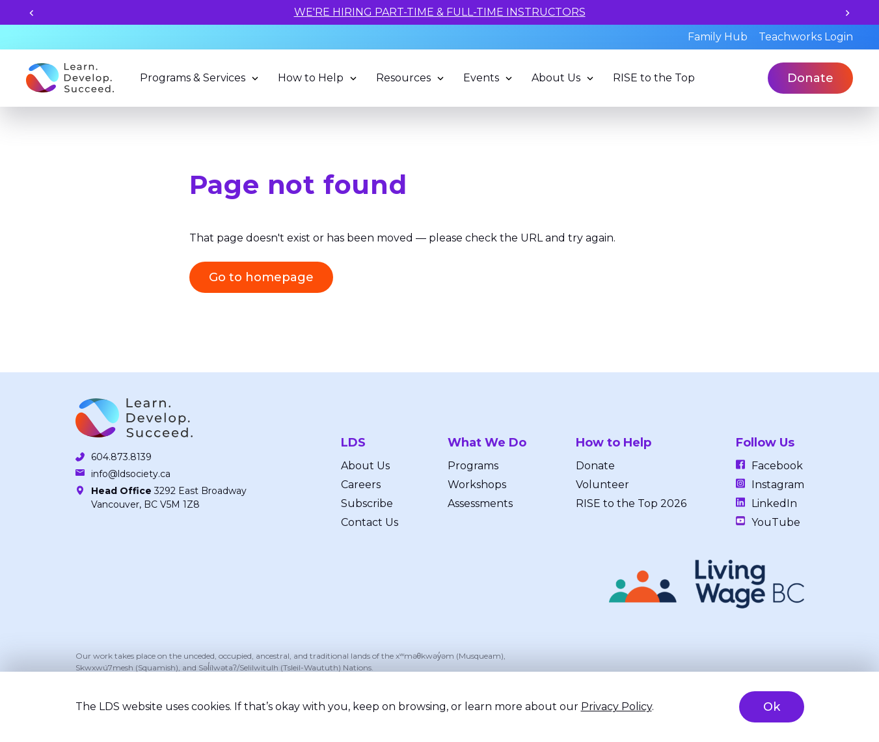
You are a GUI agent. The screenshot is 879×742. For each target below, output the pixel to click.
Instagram (777, 484)
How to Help (311, 78)
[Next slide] (847, 12)
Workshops (477, 484)
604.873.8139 (121, 457)
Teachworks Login (806, 37)
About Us (556, 78)
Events (481, 78)
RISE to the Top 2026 (631, 503)
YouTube (775, 522)
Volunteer (602, 484)
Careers (361, 484)
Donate (810, 78)
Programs (473, 466)
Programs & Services (192, 78)
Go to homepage (261, 277)
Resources (403, 78)
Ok (771, 707)
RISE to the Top (654, 78)
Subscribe (367, 503)
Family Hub (718, 37)
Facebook (777, 466)
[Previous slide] (31, 12)
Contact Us (369, 522)
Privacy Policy (616, 706)
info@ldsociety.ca (130, 474)
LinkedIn (774, 503)
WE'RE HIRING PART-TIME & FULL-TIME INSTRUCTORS (440, 12)
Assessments (480, 503)
